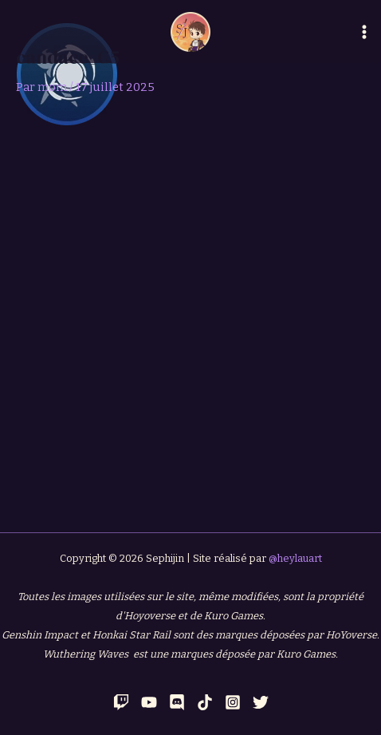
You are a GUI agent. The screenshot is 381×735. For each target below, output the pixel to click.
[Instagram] (233, 702)
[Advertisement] (190, 324)
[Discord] (177, 702)
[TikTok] (205, 702)
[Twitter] (261, 702)
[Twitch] (121, 702)
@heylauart (295, 558)
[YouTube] (149, 702)
